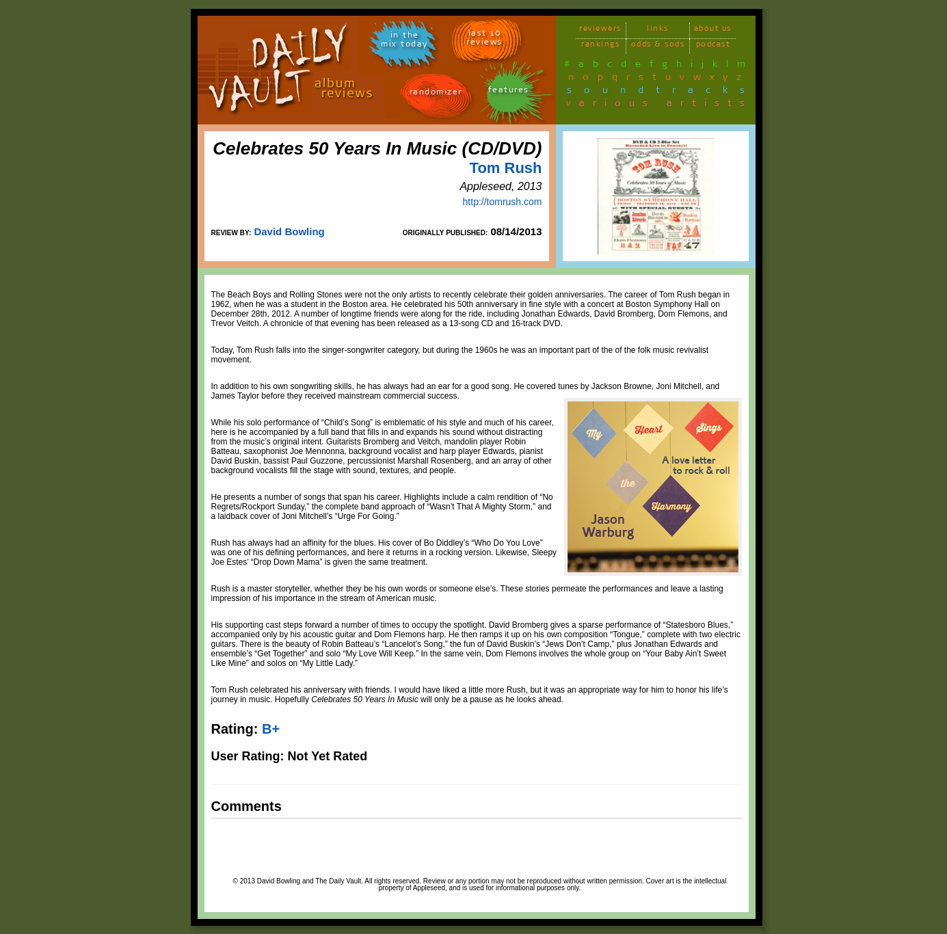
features (508, 92)
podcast (713, 46)
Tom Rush (506, 167)
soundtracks (662, 92)
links (658, 30)
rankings (600, 46)
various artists (659, 105)
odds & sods (658, 46)
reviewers (600, 30)
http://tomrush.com (502, 201)
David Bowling (289, 231)
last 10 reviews (484, 39)
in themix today (404, 41)
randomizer (436, 94)
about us (713, 30)
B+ (271, 728)
